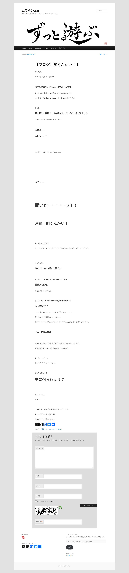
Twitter (46, 48)
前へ (100, 54)
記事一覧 (62, 48)
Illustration (38, 48)
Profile (24, 48)
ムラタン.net (30, 10)
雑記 (43, 429)
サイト (38, 496)
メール (38, 486)
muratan (51, 429)
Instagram (53, 48)
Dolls (30, 48)
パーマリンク (57, 429)
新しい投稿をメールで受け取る (45, 501)
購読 (69, 547)
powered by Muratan (64, 566)
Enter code (39, 521)
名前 (37, 476)
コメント (39, 448)
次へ (105, 54)
